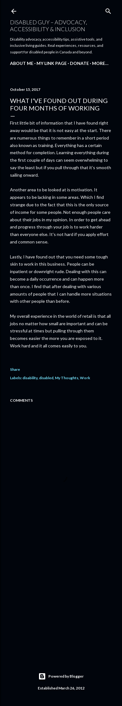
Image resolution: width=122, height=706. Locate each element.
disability (29, 377)
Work (85, 377)
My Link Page (52, 63)
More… (100, 63)
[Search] (108, 10)
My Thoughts (66, 377)
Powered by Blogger (61, 676)
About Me (21, 63)
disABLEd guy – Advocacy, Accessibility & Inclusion (48, 25)
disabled (46, 377)
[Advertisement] (61, 602)
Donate (79, 63)
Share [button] (15, 369)
